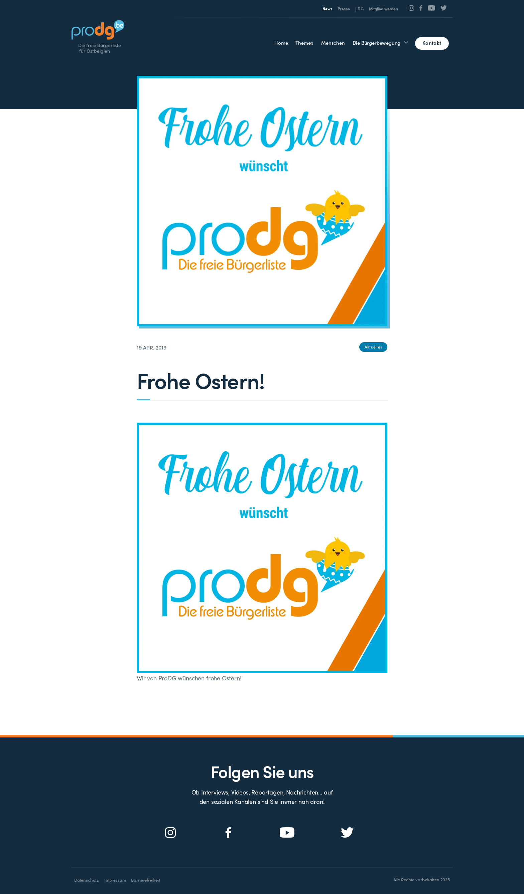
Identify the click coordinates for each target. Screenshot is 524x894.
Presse (344, 8)
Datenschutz (86, 880)
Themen (304, 42)
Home (281, 42)
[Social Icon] (411, 8)
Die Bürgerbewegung (377, 42)
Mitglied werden (383, 8)
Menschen (333, 42)
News (327, 8)
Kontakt (431, 42)
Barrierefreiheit (145, 880)
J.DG (359, 8)
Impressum (115, 880)
